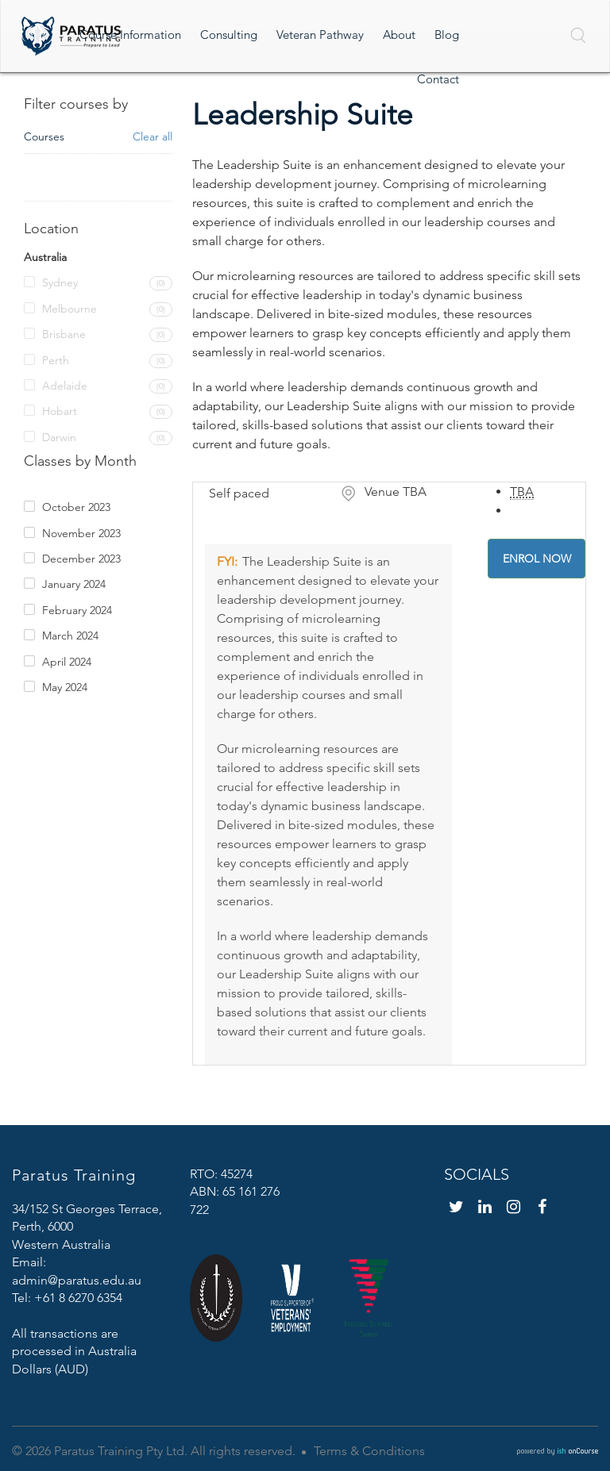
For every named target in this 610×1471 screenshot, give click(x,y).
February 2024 (77, 610)
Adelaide (64, 385)
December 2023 (81, 558)
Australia (45, 257)
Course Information (130, 34)
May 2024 (64, 687)
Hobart (59, 411)
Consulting (228, 34)
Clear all (152, 137)
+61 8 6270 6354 (78, 1297)
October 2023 (76, 507)
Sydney (60, 282)
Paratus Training (74, 1175)
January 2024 (74, 584)
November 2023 (81, 533)
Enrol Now (537, 558)
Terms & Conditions (369, 1450)
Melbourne (69, 308)
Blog (446, 34)
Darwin (59, 437)
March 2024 (70, 635)
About (399, 34)
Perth (55, 360)
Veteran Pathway (320, 34)
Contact (438, 78)
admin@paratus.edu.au (76, 1280)
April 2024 (66, 662)
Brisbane (64, 334)
